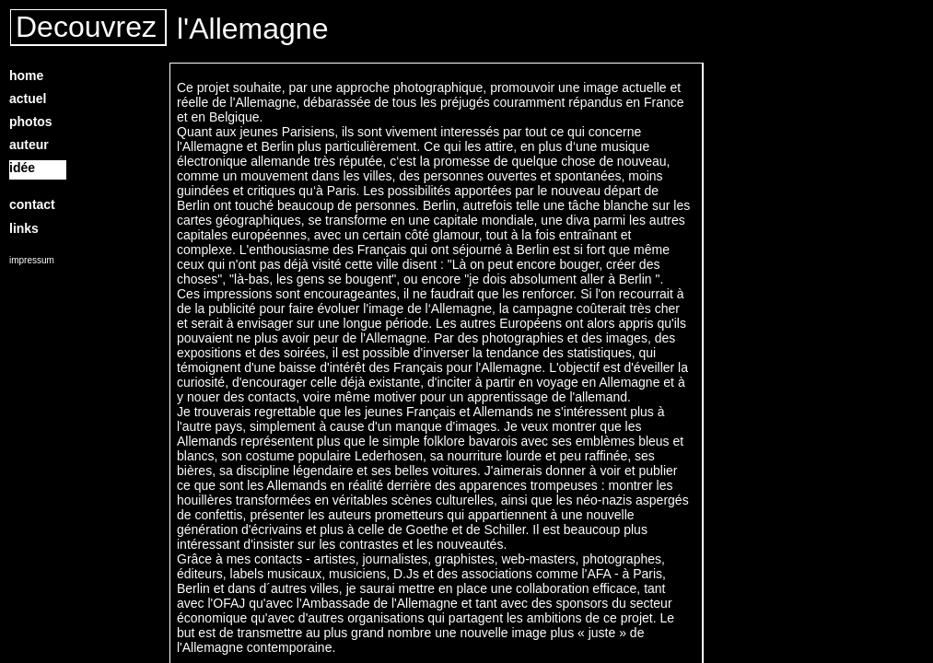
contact (32, 204)
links (24, 228)
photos (30, 121)
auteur (29, 144)
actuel (27, 98)
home (26, 75)
